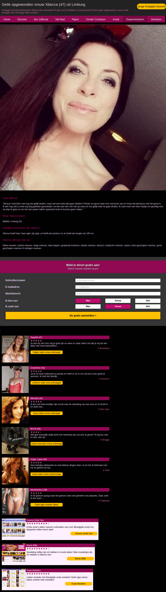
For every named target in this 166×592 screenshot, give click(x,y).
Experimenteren (135, 19)
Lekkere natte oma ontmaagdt (46, 383)
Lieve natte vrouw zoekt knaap (46, 474)
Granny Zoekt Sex (84, 533)
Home (7, 19)
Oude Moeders (78, 583)
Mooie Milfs (80, 558)
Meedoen (156, 19)
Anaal (116, 19)
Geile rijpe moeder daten (46, 504)
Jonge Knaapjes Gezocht (151, 6)
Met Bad (60, 19)
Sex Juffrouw (41, 19)
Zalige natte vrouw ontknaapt (46, 352)
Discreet (22, 19)
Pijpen (75, 19)
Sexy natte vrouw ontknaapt (46, 413)
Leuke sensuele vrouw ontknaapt (46, 443)
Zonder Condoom (95, 19)
